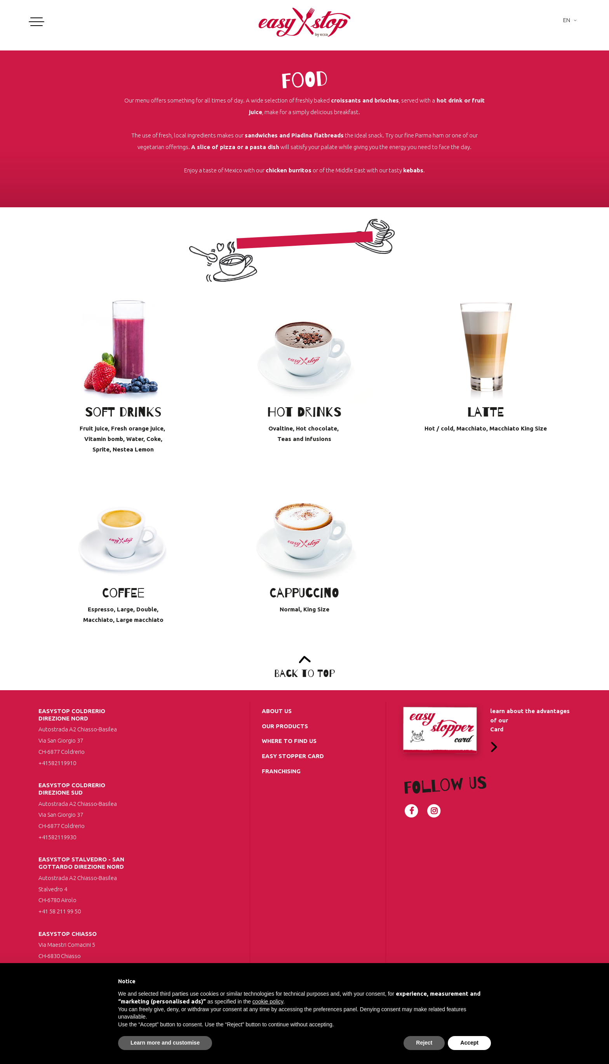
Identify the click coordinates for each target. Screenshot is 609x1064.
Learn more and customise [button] (165, 1043)
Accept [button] (469, 1043)
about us (277, 711)
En (566, 20)
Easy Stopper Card (293, 756)
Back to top (304, 674)
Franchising (281, 771)
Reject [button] (424, 1043)
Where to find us (289, 741)
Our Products (285, 726)
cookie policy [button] (267, 1001)
